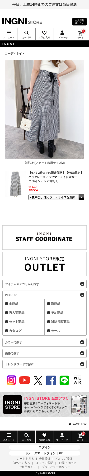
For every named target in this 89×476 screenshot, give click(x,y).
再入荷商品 (16, 312)
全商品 (13, 303)
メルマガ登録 (63, 458)
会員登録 (44, 458)
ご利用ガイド (27, 467)
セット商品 (16, 321)
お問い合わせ (67, 462)
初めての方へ (21, 462)
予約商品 (57, 312)
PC (61, 453)
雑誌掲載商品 (60, 321)
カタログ (15, 330)
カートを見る (25, 458)
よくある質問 (44, 462)
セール (55, 330)
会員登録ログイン (79, 21)
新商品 (55, 303)
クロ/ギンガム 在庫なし (43, 181)
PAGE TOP (79, 424)
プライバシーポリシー (56, 467)
